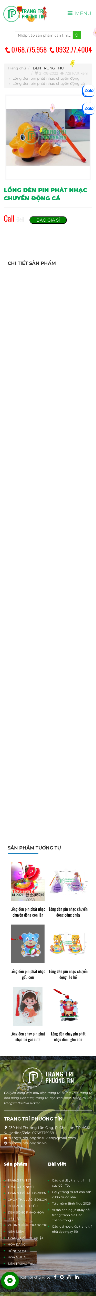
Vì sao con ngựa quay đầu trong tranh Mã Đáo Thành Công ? (71, 1215)
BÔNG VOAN (18, 1251)
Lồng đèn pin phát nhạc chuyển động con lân (27, 912)
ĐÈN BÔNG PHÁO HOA (26, 1212)
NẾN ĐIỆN (16, 1231)
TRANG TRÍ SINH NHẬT (26, 1238)
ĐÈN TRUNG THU (48, 68)
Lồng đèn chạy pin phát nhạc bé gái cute (27, 1037)
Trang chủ (17, 68)
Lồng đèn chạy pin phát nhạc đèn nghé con (68, 1037)
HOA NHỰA (17, 1257)
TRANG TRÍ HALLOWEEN (27, 1193)
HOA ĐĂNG (17, 1244)
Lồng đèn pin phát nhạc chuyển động (46, 78)
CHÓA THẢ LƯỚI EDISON (27, 1199)
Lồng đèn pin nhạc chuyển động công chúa (68, 912)
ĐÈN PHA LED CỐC (23, 1206)
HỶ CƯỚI (15, 1219)
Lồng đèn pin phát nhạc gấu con (27, 974)
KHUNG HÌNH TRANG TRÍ (27, 1225)
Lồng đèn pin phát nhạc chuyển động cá (49, 83)
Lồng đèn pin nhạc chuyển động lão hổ (68, 974)
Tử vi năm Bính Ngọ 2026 (71, 1203)
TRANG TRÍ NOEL (21, 1187)
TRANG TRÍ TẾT (19, 1180)
